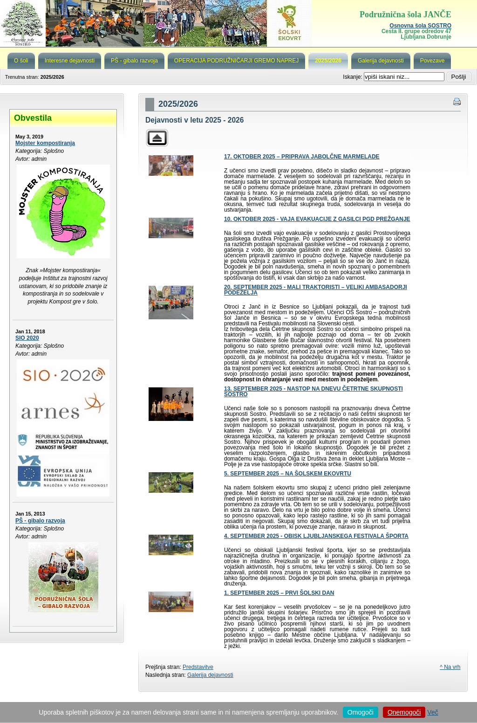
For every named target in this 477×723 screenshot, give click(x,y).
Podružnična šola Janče (238, 23)
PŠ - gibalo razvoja (40, 520)
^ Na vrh (450, 667)
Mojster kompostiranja (45, 143)
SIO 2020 (27, 338)
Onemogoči (404, 712)
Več (432, 712)
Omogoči (361, 712)
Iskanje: (353, 77)
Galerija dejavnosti (210, 675)
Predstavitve (198, 667)
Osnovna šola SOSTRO (420, 25)
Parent (157, 138)
